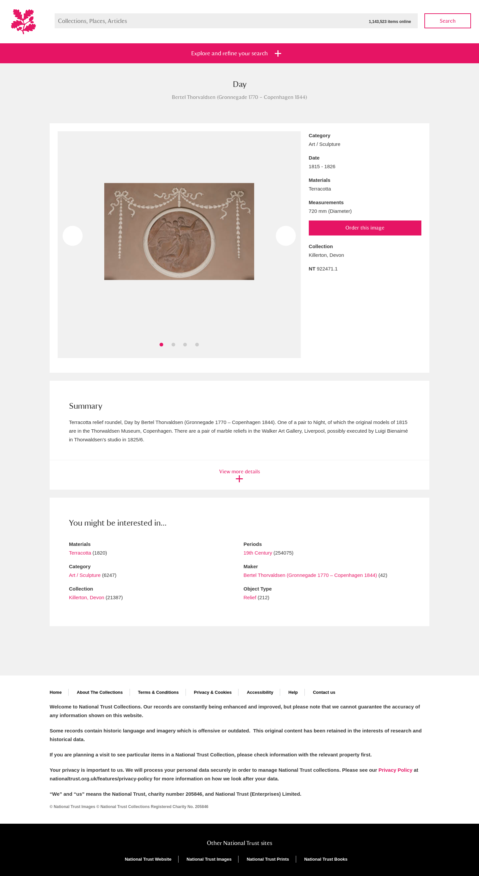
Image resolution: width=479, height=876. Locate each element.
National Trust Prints (268, 859)
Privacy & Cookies (213, 692)
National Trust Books (325, 859)
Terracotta (80, 553)
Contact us (324, 692)
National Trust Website (148, 859)
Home (56, 692)
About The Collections (100, 692)
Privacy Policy (395, 770)
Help (293, 692)
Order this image (364, 227)
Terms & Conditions (158, 692)
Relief (249, 597)
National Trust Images (209, 859)
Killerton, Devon (86, 597)
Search (448, 21)
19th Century (257, 553)
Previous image (73, 236)
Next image (286, 236)
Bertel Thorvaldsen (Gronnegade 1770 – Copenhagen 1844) (310, 575)
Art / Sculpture (85, 575)
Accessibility (260, 692)
